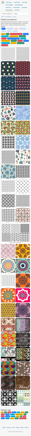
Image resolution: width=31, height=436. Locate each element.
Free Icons (8, 7)
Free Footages (9, 5)
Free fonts (24, 2)
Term (13, 427)
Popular (9, 31)
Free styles (24, 7)
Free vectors (9, 2)
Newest (16, 28)
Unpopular (15, 31)
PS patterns (8, 16)
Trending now (10, 28)
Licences (9, 427)
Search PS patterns (7, 13)
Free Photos (17, 2)
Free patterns (9, 10)
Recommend (22, 28)
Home (2, 16)
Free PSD (17, 10)
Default (3, 28)
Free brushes (16, 7)
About (21, 427)
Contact (26, 427)
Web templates (19, 5)
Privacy (17, 427)
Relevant (4, 31)
